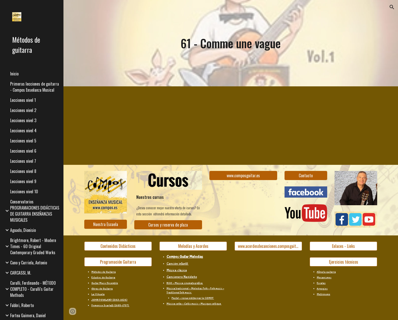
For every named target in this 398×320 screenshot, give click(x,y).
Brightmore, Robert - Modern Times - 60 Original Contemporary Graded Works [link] (33, 246)
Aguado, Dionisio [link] (23, 230)
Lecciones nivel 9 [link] (23, 181)
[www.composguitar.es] (243, 175)
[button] (392, 7)
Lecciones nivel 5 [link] (23, 141)
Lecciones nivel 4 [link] (23, 130)
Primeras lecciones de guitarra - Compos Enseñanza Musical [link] (34, 87)
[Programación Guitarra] (118, 262)
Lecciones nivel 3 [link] (23, 120)
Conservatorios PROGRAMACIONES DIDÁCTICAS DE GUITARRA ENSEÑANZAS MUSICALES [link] (34, 211)
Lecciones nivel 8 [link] (23, 171)
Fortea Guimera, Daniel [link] (28, 315)
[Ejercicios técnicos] (343, 262)
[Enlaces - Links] (343, 246)
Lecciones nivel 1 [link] (23, 100)
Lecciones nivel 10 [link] (24, 191)
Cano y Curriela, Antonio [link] (28, 263)
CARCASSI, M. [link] (20, 273)
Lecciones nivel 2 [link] (23, 110)
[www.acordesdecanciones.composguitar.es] (268, 246)
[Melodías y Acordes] (193, 246)
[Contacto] (306, 175)
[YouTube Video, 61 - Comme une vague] (143, 125)
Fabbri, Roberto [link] (22, 305)
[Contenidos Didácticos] (118, 246)
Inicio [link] (14, 74)
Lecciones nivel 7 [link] (23, 161)
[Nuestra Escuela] (106, 224)
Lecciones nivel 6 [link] (23, 151)
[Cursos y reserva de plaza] (168, 225)
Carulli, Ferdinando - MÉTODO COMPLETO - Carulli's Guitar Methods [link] (33, 289)
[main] (230, 43)
